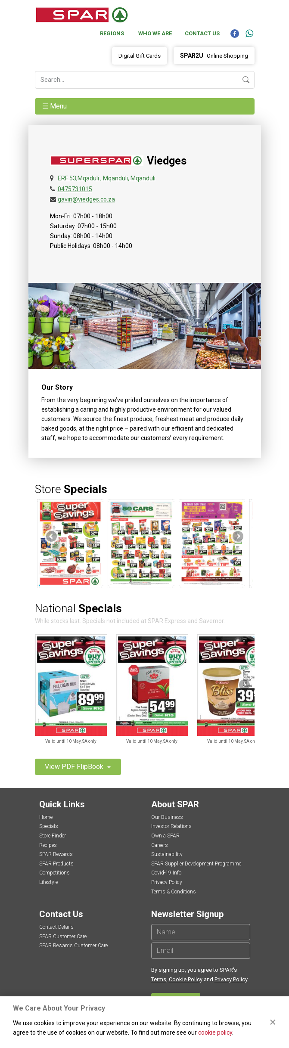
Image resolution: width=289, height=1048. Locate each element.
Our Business (167, 817)
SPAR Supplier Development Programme (196, 864)
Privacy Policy (166, 882)
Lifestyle (48, 882)
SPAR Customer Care (63, 936)
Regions (112, 33)
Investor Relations (171, 826)
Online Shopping (214, 55)
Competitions (54, 873)
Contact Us (202, 33)
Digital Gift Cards (139, 56)
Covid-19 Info (166, 873)
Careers (159, 845)
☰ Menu (55, 106)
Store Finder (52, 836)
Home (46, 817)
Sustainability (167, 854)
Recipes (48, 845)
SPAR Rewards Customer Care (73, 946)
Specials (48, 826)
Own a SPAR (165, 836)
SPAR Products (56, 864)
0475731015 (75, 189)
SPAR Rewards (56, 854)
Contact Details (56, 927)
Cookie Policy (185, 979)
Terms (158, 979)
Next (237, 536)
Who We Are (155, 33)
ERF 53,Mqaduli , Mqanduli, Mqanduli (106, 178)
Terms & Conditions (173, 892)
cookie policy (215, 1032)
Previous (52, 536)
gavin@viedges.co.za (86, 199)
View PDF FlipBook (75, 767)
